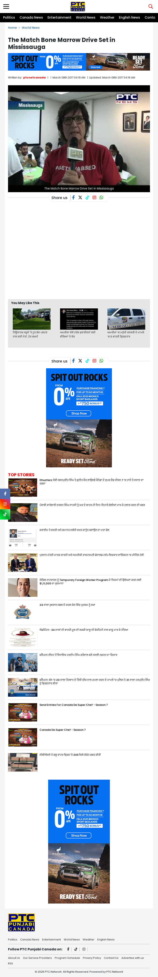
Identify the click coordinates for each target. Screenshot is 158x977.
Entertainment (59, 17)
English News (129, 17)
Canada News (31, 17)
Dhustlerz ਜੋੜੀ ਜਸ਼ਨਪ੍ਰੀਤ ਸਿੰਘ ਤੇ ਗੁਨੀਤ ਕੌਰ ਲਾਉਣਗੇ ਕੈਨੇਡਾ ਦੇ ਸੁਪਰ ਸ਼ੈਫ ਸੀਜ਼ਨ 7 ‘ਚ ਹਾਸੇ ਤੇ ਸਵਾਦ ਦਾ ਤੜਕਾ (92, 482)
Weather (107, 17)
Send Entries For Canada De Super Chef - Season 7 (74, 705)
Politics (9, 17)
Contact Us (111, 957)
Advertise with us (132, 957)
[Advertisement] (83, 285)
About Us (14, 957)
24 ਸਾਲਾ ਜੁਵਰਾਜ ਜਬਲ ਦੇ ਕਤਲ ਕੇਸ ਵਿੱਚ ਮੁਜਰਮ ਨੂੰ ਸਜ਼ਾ (67, 605)
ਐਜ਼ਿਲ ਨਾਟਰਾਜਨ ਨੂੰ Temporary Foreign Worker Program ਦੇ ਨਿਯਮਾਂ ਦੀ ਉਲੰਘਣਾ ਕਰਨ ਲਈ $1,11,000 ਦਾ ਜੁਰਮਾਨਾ (90, 581)
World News (85, 17)
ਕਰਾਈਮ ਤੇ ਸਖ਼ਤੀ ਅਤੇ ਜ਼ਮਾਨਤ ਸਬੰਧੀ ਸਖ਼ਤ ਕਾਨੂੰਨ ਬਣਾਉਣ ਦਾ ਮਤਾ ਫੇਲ (74, 530)
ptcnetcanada (34, 77)
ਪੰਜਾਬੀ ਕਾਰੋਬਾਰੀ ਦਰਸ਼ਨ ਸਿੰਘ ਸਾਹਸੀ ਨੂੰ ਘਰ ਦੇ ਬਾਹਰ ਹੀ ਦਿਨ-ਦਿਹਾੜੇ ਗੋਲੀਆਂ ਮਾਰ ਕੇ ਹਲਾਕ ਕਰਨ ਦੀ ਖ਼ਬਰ (92, 505)
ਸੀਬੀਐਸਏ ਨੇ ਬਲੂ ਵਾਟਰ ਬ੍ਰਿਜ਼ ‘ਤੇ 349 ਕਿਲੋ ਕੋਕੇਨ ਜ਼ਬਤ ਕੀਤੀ (70, 755)
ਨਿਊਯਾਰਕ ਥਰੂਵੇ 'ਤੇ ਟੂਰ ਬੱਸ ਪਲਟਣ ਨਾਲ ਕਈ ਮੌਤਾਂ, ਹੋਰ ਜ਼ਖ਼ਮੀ (30, 334)
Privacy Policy (92, 957)
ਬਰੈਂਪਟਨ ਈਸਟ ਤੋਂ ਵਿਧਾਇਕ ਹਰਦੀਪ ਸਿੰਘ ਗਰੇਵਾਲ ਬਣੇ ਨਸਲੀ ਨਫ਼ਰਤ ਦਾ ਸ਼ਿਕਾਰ (78, 655)
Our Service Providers (37, 957)
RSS (10, 963)
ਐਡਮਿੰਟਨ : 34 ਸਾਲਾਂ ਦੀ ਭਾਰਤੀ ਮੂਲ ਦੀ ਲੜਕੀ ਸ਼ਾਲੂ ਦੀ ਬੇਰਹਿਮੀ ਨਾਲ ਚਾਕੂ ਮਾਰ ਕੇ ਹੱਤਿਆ (84, 630)
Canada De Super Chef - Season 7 (63, 730)
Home (12, 28)
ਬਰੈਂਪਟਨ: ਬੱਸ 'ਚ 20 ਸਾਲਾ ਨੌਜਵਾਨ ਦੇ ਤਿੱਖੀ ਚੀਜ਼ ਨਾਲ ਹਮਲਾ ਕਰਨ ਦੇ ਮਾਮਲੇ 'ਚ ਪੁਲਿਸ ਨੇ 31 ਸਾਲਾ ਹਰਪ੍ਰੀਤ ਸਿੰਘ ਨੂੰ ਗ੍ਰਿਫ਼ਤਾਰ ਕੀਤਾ (95, 681)
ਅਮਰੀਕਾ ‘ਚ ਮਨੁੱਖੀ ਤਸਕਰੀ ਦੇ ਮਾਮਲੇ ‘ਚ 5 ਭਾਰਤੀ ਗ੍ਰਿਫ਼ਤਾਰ (125, 334)
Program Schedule (67, 957)
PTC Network (114, 972)
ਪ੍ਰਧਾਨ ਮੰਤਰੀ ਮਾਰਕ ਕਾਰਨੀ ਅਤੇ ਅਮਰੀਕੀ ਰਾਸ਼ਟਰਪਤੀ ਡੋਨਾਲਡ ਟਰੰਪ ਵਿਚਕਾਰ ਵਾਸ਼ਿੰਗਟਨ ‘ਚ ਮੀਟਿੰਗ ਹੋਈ (92, 555)
